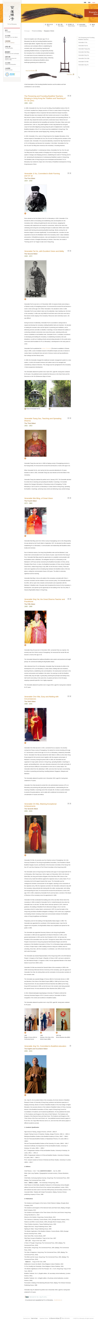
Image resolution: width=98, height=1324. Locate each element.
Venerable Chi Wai (83, 61)
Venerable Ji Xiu (82, 42)
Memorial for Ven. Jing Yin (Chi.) (38, 1297)
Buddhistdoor (57, 1300)
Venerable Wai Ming (83, 52)
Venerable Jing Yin (83, 64)
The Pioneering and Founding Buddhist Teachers (86, 38)
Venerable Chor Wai (83, 58)
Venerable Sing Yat (83, 55)
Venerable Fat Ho (83, 45)
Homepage (27, 31)
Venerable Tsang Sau (84, 49)
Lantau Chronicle (46, 348)
